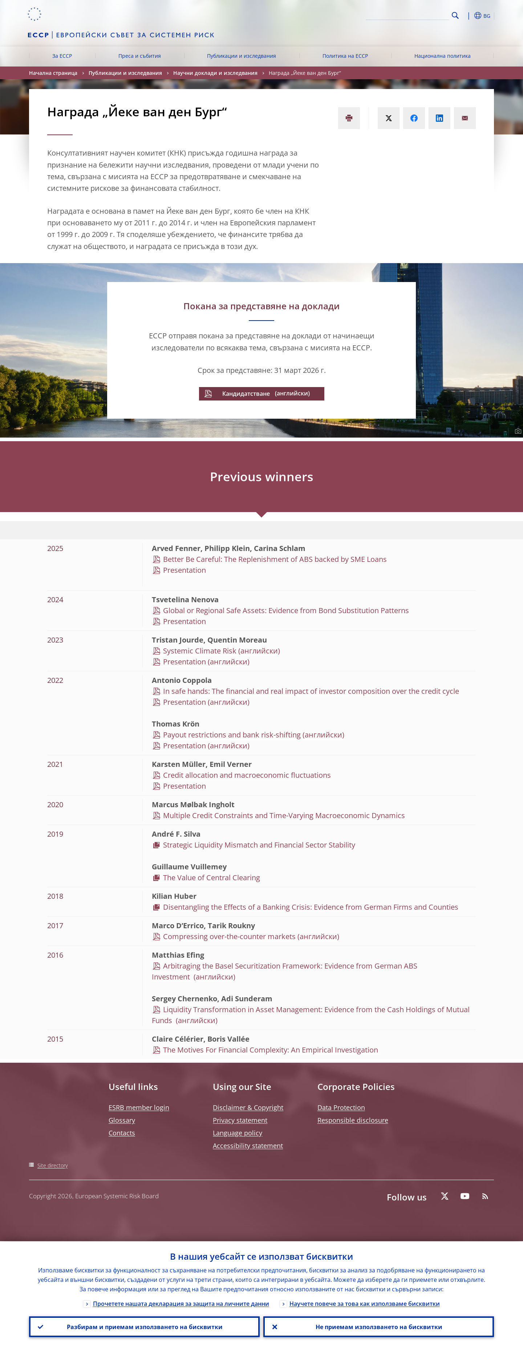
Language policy (237, 1132)
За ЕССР (62, 55)
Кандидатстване (246, 394)
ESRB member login (139, 1107)
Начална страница (53, 72)
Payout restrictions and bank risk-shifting (232, 735)
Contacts (122, 1132)
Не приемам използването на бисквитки (378, 1327)
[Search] (413, 14)
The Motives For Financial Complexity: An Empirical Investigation (271, 1050)
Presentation (184, 570)
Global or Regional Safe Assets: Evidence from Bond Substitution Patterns (286, 610)
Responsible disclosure (352, 1120)
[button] (468, 15)
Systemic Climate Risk (199, 651)
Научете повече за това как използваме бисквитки (364, 1303)
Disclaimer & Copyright (248, 1107)
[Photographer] (517, 431)
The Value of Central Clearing (212, 877)
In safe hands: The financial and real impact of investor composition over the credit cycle (311, 691)
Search (455, 15)
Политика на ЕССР (345, 55)
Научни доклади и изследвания (215, 72)
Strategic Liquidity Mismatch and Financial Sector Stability (259, 845)
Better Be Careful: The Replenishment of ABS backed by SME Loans (275, 559)
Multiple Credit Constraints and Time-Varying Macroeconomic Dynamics (284, 815)
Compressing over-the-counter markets (229, 936)
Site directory (52, 1165)
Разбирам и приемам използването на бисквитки (144, 1327)
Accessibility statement (248, 1145)
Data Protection (341, 1107)
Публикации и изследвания (241, 55)
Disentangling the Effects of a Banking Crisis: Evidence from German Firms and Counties (310, 907)
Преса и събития (139, 55)
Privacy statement (240, 1120)
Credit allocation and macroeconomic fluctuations (247, 775)
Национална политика (442, 55)
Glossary (122, 1120)
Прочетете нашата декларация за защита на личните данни (181, 1303)
